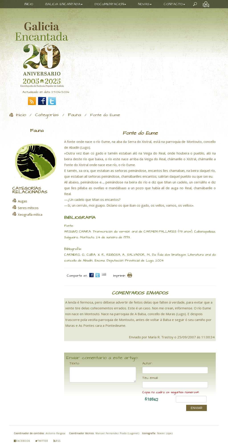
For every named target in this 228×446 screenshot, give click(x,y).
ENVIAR (196, 408)
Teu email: (150, 378)
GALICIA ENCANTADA (64, 4)
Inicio (21, 115)
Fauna (74, 115)
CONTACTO (174, 4)
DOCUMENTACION (110, 4)
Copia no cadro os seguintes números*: (170, 392)
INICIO (28, 4)
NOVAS (145, 4)
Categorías (47, 115)
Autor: (147, 363)
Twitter (41, 440)
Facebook (22, 440)
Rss (57, 440)
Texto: (74, 363)
